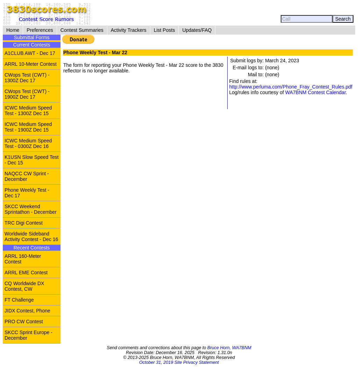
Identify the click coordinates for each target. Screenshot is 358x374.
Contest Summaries (81, 30)
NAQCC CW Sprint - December (27, 176)
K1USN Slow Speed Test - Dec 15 (32, 159)
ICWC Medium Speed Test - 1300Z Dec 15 (28, 110)
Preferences (40, 30)
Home (12, 30)
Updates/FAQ (197, 30)
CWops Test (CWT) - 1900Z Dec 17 (27, 94)
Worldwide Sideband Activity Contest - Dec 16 (31, 236)
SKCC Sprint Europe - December (28, 335)
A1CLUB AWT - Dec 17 (30, 53)
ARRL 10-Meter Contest (31, 64)
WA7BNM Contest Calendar (315, 92)
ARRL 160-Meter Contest (23, 258)
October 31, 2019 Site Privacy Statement (179, 362)
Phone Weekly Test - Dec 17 (27, 192)
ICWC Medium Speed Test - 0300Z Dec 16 (28, 143)
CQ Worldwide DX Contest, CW (24, 286)
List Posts (164, 30)
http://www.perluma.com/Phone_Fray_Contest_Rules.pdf (290, 87)
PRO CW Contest (24, 321)
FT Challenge (19, 300)
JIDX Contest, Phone (27, 310)
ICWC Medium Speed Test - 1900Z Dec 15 (28, 127)
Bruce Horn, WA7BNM (229, 347)
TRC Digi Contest (24, 223)
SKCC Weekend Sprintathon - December (31, 209)
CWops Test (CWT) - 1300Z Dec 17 (27, 77)
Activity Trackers (128, 30)
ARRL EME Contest (26, 272)
